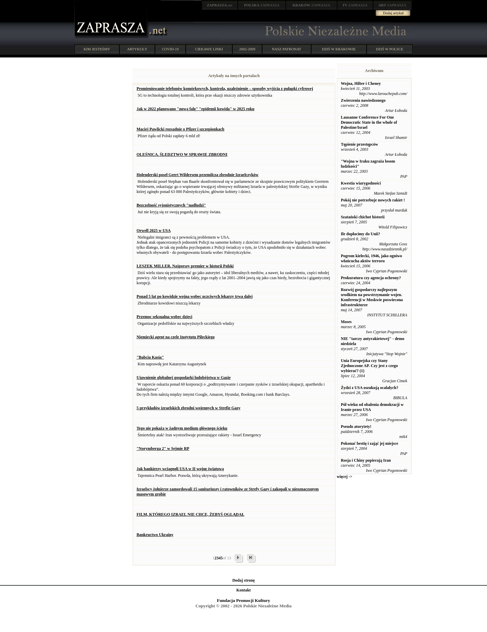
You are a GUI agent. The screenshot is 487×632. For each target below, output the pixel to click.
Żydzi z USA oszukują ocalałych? (369, 387)
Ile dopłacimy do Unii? (360, 234)
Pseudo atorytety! (356, 426)
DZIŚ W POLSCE (389, 49)
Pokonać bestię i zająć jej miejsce (369, 443)
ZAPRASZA (262, 5)
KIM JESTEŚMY (97, 49)
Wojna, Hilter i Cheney (361, 83)
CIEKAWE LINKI (209, 49)
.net (220, 5)
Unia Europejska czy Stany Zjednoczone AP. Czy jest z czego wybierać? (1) (369, 365)
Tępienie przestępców (359, 144)
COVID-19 (170, 49)
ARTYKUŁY (137, 49)
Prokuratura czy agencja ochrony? (371, 277)
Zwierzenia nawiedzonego (363, 100)
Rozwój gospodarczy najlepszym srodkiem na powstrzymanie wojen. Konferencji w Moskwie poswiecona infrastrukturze (372, 297)
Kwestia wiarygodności (361, 183)
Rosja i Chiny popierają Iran (366, 460)
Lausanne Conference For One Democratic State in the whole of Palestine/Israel (369, 122)
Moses (346, 321)
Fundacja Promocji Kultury (243, 600)
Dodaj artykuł (393, 13)
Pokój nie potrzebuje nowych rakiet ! (373, 200)
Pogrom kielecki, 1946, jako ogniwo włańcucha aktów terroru (371, 258)
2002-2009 (247, 49)
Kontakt (243, 590)
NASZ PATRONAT (286, 49)
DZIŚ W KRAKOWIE (339, 49)
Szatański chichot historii (363, 217)
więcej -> (344, 476)
